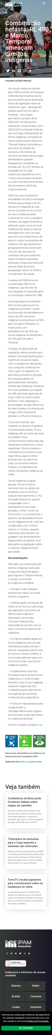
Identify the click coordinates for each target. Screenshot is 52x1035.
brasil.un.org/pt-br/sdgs (30, 762)
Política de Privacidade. (38, 1021)
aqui (40, 724)
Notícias (27, 81)
